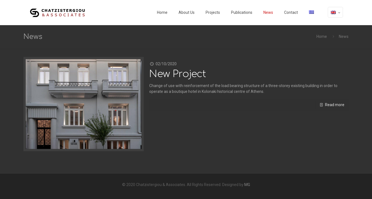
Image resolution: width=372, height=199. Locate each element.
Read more (334, 105)
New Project (177, 74)
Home (321, 36)
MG (247, 184)
